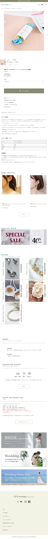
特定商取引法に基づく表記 (9, 100)
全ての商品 (5, 512)
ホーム (2, 8)
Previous (1, 34)
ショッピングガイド (7, 519)
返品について (7, 98)
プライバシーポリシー (7, 526)
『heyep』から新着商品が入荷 (13, 356)
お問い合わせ (5, 529)
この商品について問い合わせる (10, 104)
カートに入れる (24, 90)
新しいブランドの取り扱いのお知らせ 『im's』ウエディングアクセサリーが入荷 (24, 350)
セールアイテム (7, 8)
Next (46, 34)
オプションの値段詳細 (8, 102)
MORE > (24, 214)
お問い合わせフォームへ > (24, 422)
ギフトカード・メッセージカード (17, 8)
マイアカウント (6, 516)
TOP (4, 509)
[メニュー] (46, 5)
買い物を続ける (7, 106)
